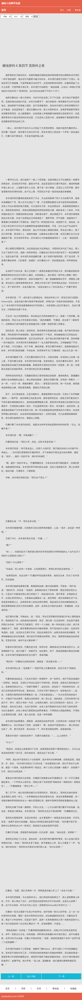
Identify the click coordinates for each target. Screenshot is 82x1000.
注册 (69, 10)
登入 (62, 10)
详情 (23, 988)
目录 (39, 988)
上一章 (11, 976)
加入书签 (31, 976)
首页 (3, 10)
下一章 (61, 976)
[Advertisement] (41, 39)
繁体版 (78, 10)
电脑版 (73, 988)
